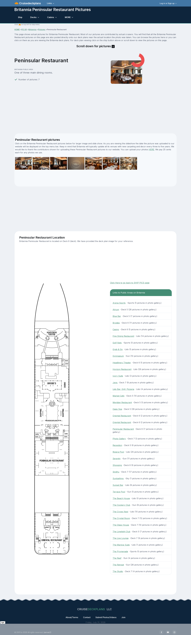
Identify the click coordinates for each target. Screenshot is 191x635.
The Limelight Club (121, 531)
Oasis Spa (117, 409)
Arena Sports (119, 303)
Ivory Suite (118, 376)
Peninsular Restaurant (123, 429)
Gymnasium (118, 356)
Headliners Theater (122, 362)
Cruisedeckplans (29, 3)
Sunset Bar (118, 485)
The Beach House (121, 498)
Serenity (117, 458)
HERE (151, 149)
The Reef (117, 558)
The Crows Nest (120, 511)
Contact (86, 617)
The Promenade (120, 551)
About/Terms (72, 617)
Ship (20, 17)
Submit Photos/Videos (106, 617)
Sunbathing (118, 478)
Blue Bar (117, 316)
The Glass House (121, 525)
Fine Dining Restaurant (123, 336)
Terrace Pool (119, 491)
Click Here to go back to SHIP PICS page (129, 282)
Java (115, 382)
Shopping (117, 465)
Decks (33, 17)
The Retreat (118, 564)
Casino (116, 329)
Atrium (116, 309)
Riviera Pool (118, 452)
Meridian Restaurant (122, 402)
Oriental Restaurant (122, 415)
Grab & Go (118, 349)
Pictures (41, 29)
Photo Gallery (119, 438)
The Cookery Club (121, 505)
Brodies (116, 323)
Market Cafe (118, 396)
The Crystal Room (121, 518)
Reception (117, 445)
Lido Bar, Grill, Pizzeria (123, 389)
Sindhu (116, 472)
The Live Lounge (121, 538)
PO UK (24, 29)
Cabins (50, 17)
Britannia (32, 29)
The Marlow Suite (121, 545)
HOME (17, 29)
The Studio (118, 571)
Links (49, 3)
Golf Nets (117, 342)
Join (123, 617)
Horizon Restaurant (122, 369)
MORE (68, 17)
